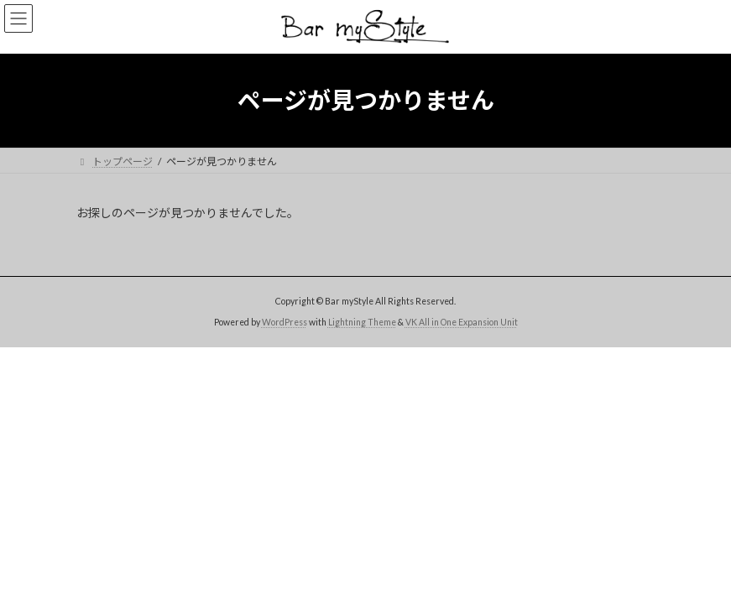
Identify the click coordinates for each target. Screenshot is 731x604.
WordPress (284, 322)
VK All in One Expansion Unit (461, 322)
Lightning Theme (362, 322)
